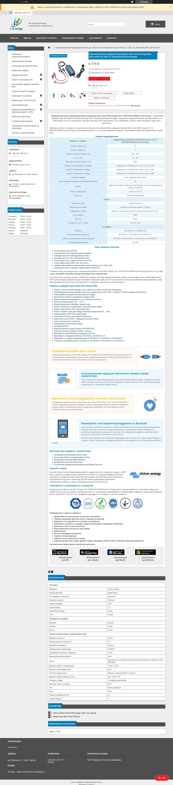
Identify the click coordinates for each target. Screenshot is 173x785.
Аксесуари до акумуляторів (24, 66)
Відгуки (27, 38)
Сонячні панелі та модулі (23, 91)
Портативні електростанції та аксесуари (25, 127)
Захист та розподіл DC (22, 79)
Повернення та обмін (73, 38)
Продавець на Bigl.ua (86, 780)
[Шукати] (124, 24)
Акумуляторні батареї (22, 61)
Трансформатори (20, 105)
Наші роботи (95, 38)
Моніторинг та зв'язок (22, 96)
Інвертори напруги (20, 70)
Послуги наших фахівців (23, 133)
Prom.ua (99, 778)
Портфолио (12, 743)
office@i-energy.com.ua (21, 165)
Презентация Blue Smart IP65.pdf (66, 712)
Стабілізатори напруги (22, 121)
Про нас (14, 38)
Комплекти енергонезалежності (21, 55)
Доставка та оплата (47, 38)
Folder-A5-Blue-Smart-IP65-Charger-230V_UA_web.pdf (74, 708)
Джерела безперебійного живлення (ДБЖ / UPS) (23, 110)
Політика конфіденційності (113, 782)
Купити (99, 79)
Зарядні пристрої (20, 75)
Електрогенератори (21, 116)
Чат (161, 778)
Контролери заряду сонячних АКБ (25, 85)
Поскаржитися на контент (92, 782)
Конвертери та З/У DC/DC (24, 100)
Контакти (111, 38)
